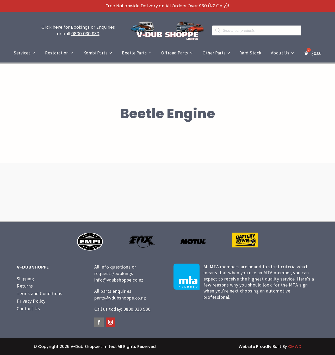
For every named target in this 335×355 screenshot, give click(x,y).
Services (22, 53)
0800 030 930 (85, 34)
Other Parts (214, 53)
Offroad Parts (174, 53)
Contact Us (28, 309)
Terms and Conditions (39, 293)
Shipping (25, 279)
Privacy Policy (31, 301)
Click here (52, 27)
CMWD (294, 346)
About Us (280, 53)
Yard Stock (251, 53)
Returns (25, 286)
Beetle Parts (134, 53)
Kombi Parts (95, 53)
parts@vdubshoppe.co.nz (120, 298)
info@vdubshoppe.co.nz (119, 280)
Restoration (57, 53)
